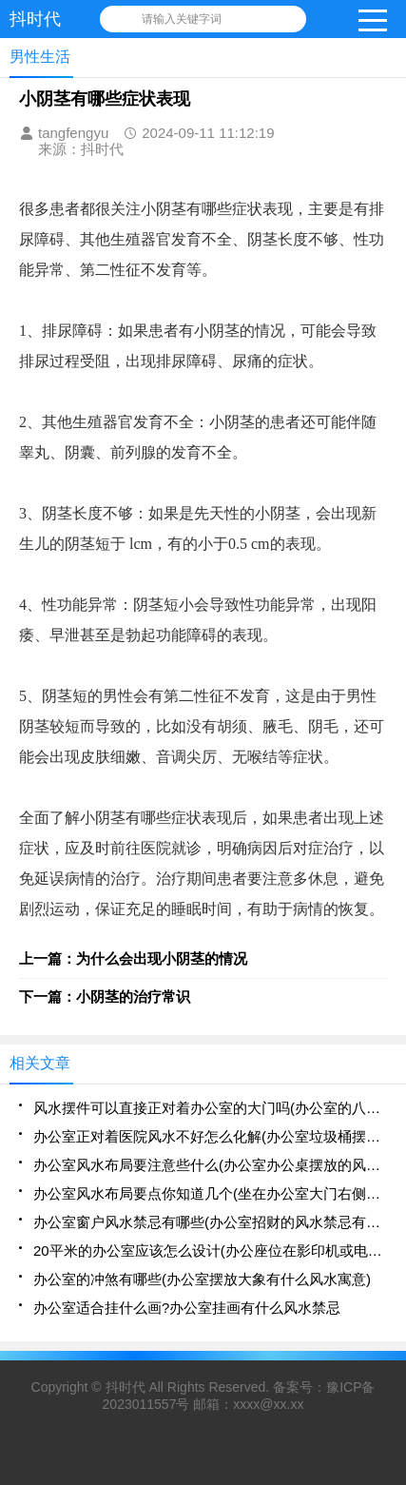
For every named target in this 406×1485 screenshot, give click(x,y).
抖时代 (125, 1387)
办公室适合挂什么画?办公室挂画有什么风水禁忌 (186, 1307)
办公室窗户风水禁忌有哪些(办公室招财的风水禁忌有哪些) (210, 1222)
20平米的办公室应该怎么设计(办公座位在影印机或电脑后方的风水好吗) (210, 1250)
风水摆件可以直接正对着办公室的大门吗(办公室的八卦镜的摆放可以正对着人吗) (210, 1108)
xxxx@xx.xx (268, 1404)
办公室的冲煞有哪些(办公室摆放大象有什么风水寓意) (202, 1279)
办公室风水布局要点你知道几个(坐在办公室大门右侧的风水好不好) (210, 1193)
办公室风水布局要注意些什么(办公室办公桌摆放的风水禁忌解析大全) (210, 1165)
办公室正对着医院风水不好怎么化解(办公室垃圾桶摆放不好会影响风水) (210, 1136)
